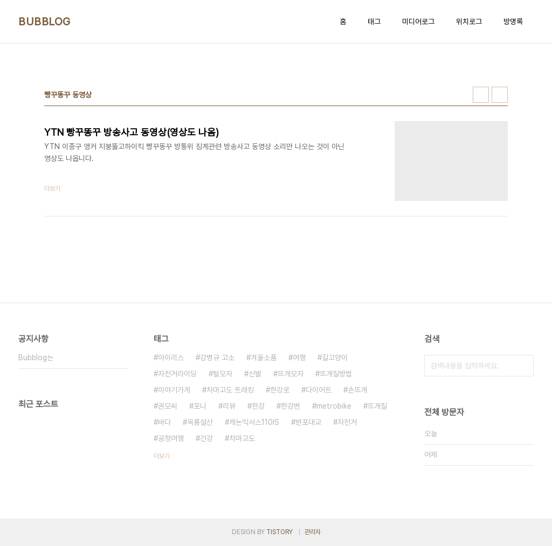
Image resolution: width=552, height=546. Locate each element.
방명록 (513, 21)
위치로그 (469, 21)
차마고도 (242, 438)
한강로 (279, 390)
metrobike (333, 406)
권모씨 (167, 406)
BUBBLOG (44, 21)
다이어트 (319, 390)
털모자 (222, 373)
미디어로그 (418, 21)
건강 (206, 438)
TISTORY (279, 532)
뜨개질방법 (336, 373)
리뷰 (229, 406)
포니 (200, 406)
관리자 (313, 532)
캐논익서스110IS (254, 422)
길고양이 (335, 357)
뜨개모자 (290, 373)
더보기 (162, 456)
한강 (258, 406)
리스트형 (500, 95)
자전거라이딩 (177, 373)
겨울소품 (264, 357)
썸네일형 (481, 95)
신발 (255, 373)
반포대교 (308, 422)
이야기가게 (174, 390)
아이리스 (171, 357)
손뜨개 (357, 390)
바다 (164, 422)
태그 (374, 21)
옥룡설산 (200, 422)
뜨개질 (377, 406)
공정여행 (171, 438)
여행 (299, 357)
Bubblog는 (35, 357)
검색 (523, 365)
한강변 (290, 406)
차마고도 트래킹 (230, 390)
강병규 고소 (217, 357)
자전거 (347, 422)
